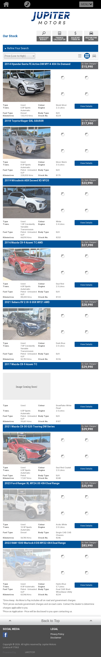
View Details (86, 106)
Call (31, 4)
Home (10, 4)
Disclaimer (55, 637)
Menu (85, 4)
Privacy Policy (57, 634)
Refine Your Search (17, 48)
